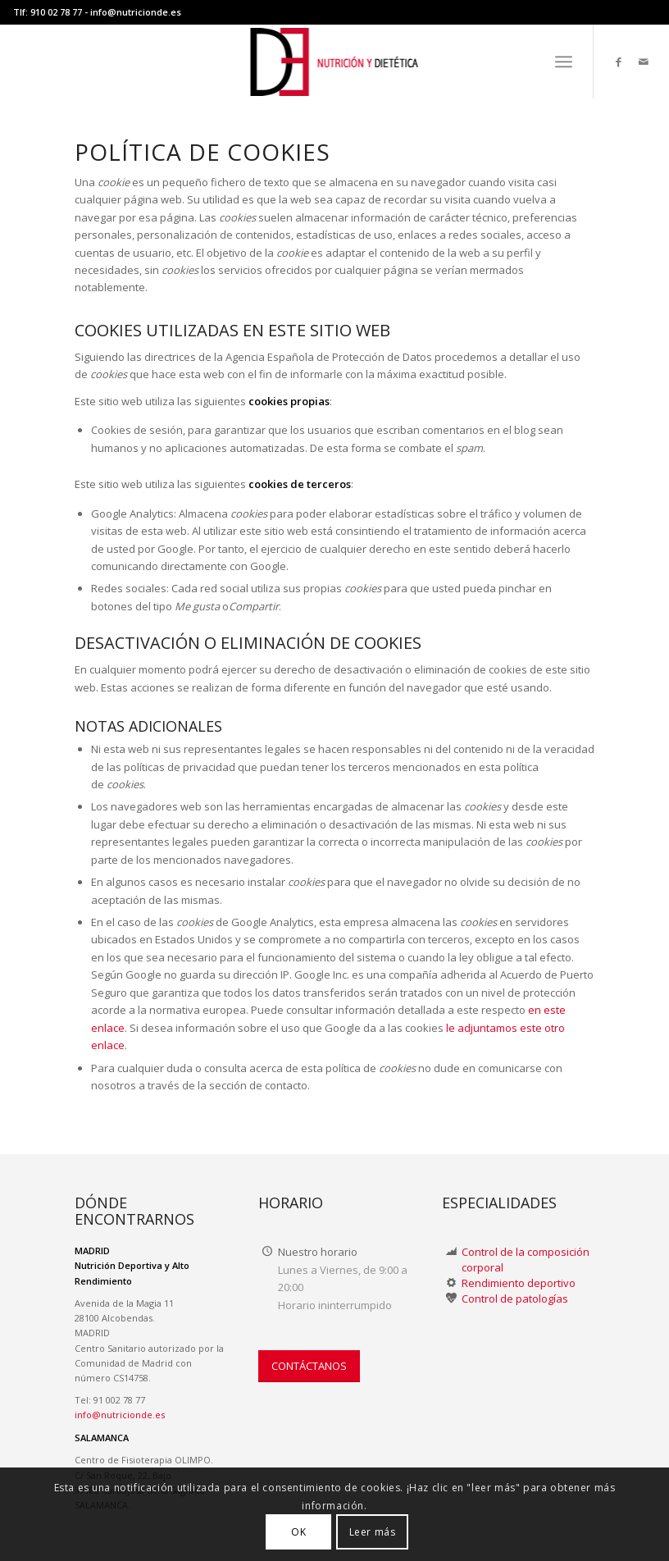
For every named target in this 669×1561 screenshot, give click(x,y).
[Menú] (563, 61)
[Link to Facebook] (619, 61)
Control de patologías (515, 1298)
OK (298, 1532)
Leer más (372, 1532)
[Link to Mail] (643, 61)
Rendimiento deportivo (519, 1283)
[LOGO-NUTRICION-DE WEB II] (334, 61)
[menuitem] (563, 61)
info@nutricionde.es (135, 12)
